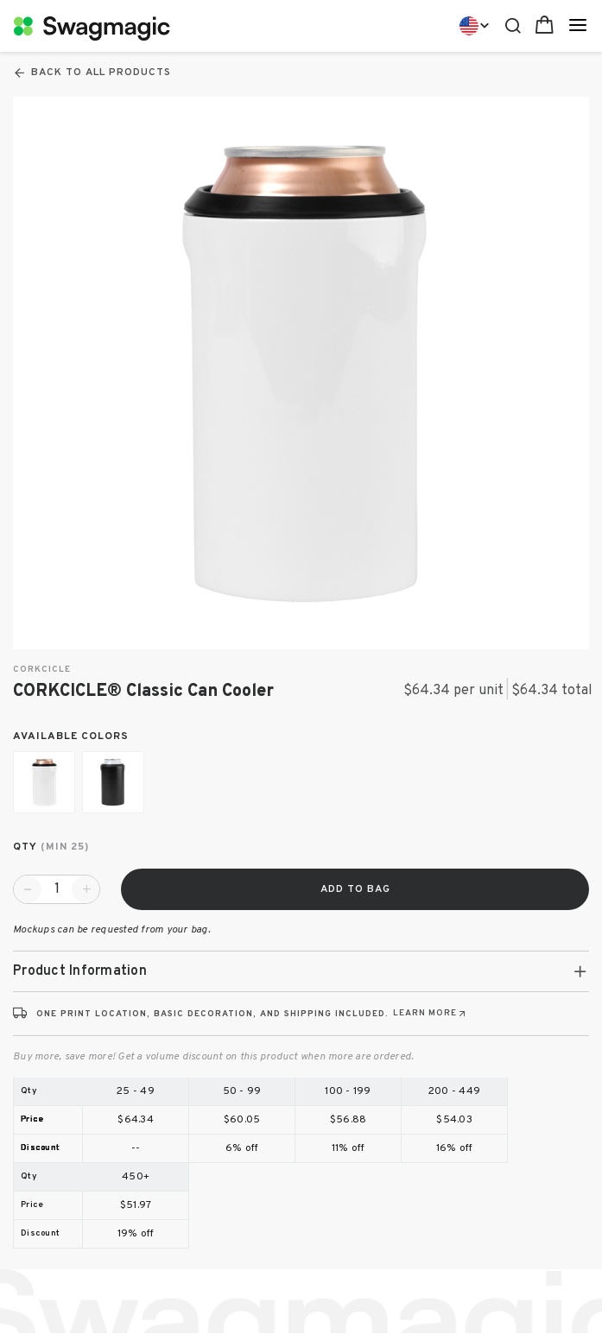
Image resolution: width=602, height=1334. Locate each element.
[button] (301, 971)
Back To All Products (92, 72)
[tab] (301, 971)
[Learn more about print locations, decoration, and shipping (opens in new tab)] (430, 1013)
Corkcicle (42, 669)
